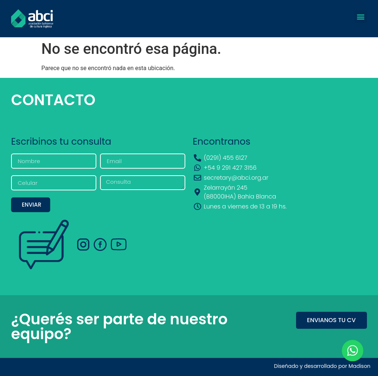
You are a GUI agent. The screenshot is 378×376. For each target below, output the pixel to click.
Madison (359, 366)
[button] (361, 17)
